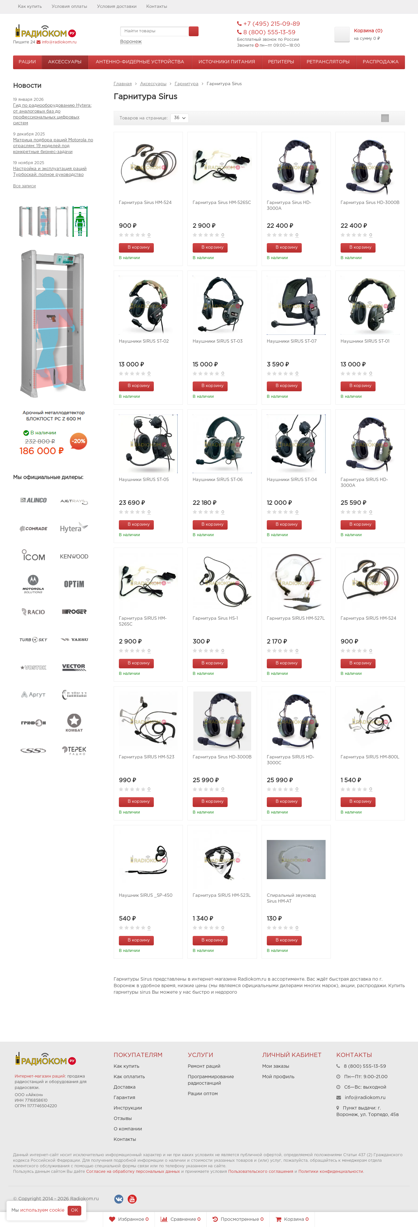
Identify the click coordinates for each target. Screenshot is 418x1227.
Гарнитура (187, 84)
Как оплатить (129, 1077)
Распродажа (381, 62)
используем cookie (42, 1210)
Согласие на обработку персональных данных (133, 1171)
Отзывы (123, 1119)
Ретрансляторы (328, 62)
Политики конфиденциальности (330, 1171)
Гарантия (124, 1098)
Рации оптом (203, 1094)
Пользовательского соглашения (260, 1171)
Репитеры (281, 62)
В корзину (135, 247)
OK (74, 1210)
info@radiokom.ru (59, 42)
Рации (27, 62)
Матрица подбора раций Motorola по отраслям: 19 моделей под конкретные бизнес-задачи (53, 146)
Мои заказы (275, 1066)
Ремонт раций (204, 1066)
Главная (123, 84)
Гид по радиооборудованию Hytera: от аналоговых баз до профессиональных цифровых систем (52, 114)
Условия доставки (117, 6)
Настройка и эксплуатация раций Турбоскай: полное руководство (50, 172)
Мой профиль (278, 1077)
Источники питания (227, 62)
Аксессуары (65, 62)
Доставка (125, 1087)
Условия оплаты (69, 6)
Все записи (24, 186)
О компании (128, 1129)
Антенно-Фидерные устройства (140, 62)
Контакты (156, 6)
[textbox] (159, 31)
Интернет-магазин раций (40, 1076)
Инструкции (128, 1108)
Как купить (30, 6)
